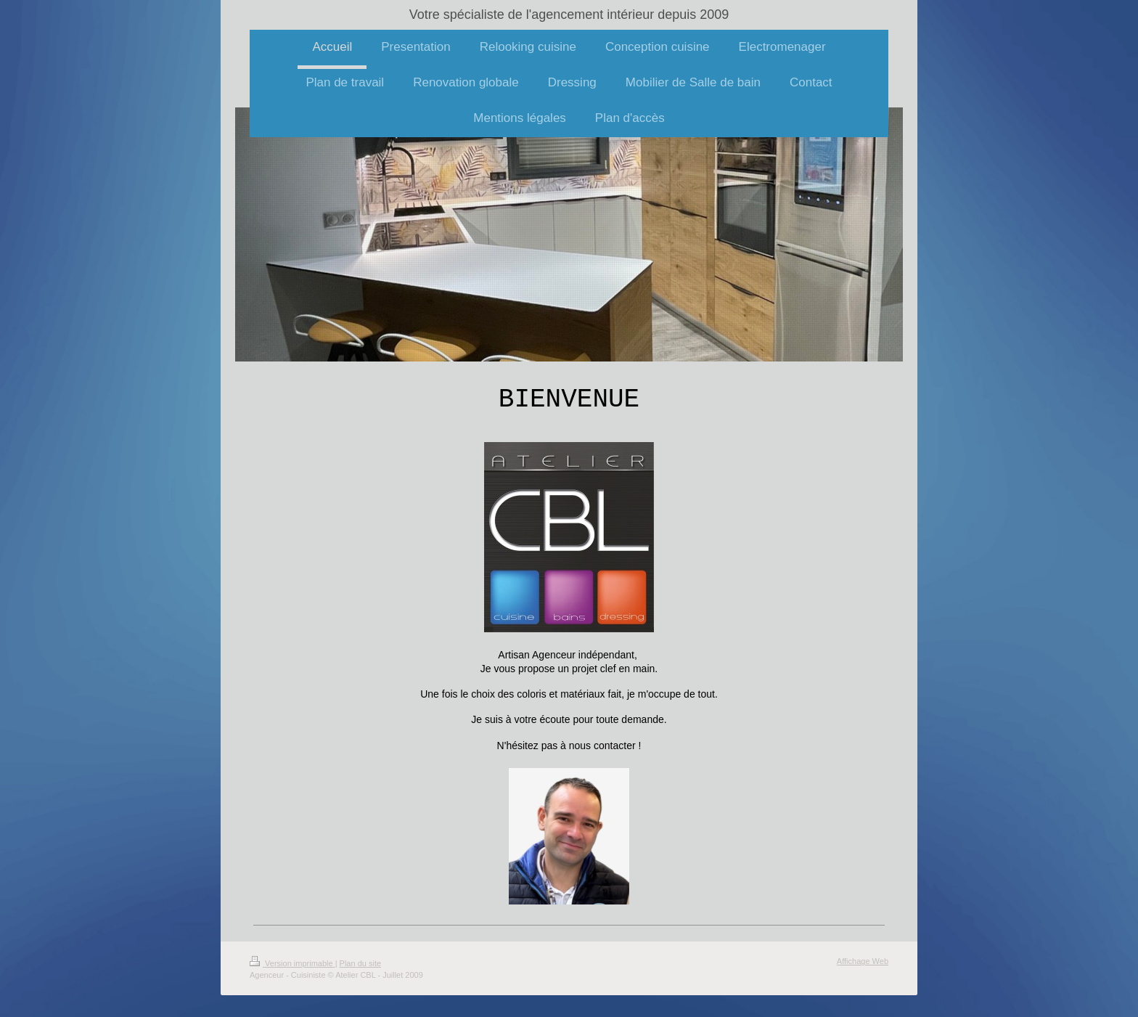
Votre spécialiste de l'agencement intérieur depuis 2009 (569, 14)
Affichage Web (862, 961)
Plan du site (360, 963)
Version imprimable (292, 963)
